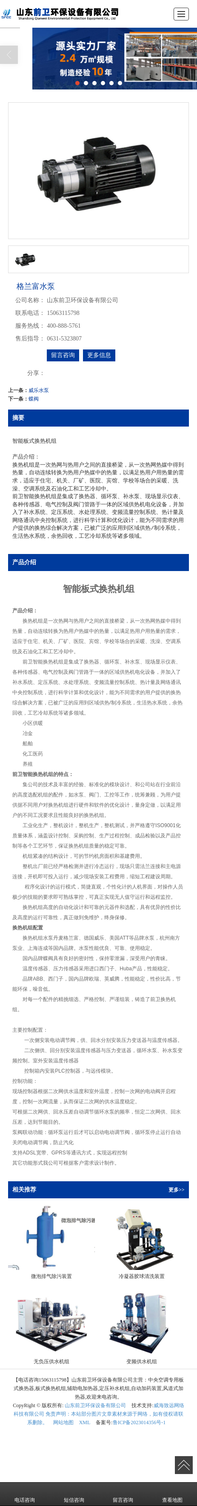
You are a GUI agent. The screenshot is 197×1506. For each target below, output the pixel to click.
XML (85, 1422)
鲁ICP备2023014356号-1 (139, 1422)
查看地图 (172, 1494)
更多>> (176, 1190)
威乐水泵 (39, 390)
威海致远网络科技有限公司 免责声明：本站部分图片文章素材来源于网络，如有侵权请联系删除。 (99, 1413)
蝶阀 (34, 399)
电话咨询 (24, 1494)
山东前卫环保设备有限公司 (95, 1405)
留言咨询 (63, 355)
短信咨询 (74, 1494)
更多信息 (99, 355)
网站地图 (63, 1422)
